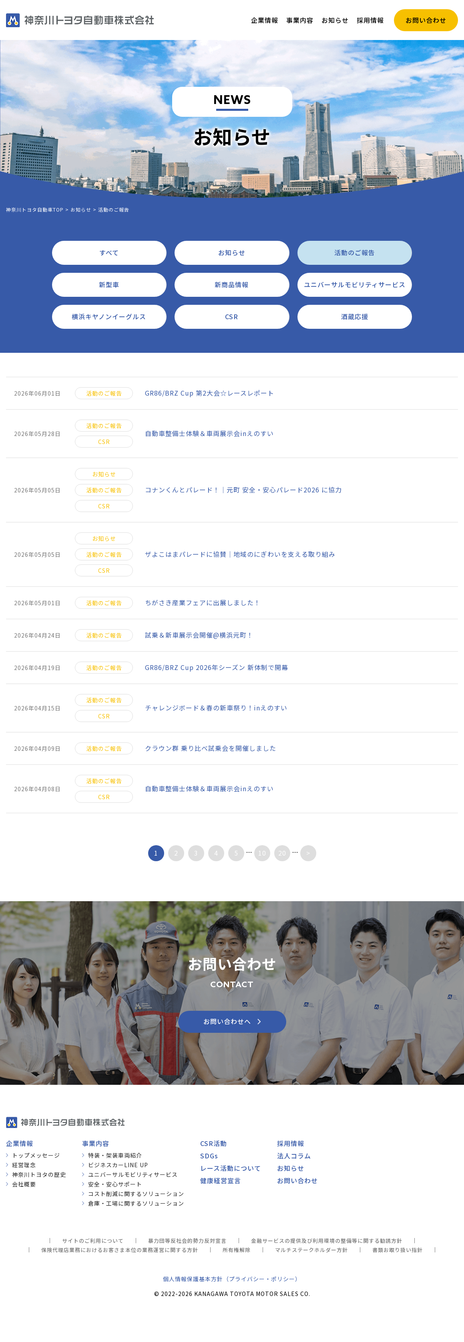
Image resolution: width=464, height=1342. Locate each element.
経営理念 (24, 1165)
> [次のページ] (308, 853)
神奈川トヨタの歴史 (39, 1174)
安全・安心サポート (115, 1184)
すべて (109, 252)
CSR (231, 316)
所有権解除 (237, 1250)
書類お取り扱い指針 (397, 1250)
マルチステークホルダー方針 (311, 1250)
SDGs (209, 1155)
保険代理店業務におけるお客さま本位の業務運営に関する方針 (119, 1250)
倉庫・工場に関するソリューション (136, 1203)
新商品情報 (232, 284)
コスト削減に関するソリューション (136, 1194)
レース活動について (230, 1168)
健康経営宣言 (220, 1180)
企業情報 (19, 1143)
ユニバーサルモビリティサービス (355, 284)
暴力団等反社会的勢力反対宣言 (187, 1240)
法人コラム (294, 1155)
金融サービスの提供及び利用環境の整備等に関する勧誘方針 (326, 1240)
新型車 (109, 284)
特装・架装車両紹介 (115, 1155)
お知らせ (231, 252)
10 (262, 853)
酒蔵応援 (354, 316)
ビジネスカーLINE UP (118, 1165)
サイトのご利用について (93, 1240)
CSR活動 (213, 1143)
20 (282, 853)
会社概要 (24, 1184)
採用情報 (290, 1143)
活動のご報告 (354, 252)
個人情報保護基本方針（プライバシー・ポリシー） (232, 1279)
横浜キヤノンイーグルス (109, 316)
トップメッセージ (36, 1155)
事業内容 (95, 1143)
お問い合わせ (297, 1180)
